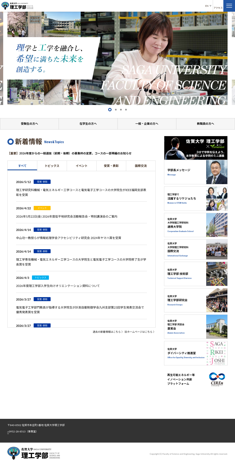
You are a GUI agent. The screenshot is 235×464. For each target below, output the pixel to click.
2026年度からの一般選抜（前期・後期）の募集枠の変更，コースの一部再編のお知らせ (77, 153)
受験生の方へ (29, 124)
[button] (110, 109)
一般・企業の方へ (147, 124)
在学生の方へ (88, 124)
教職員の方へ (205, 124)
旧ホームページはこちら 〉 (140, 332)
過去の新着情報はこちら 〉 (108, 332)
